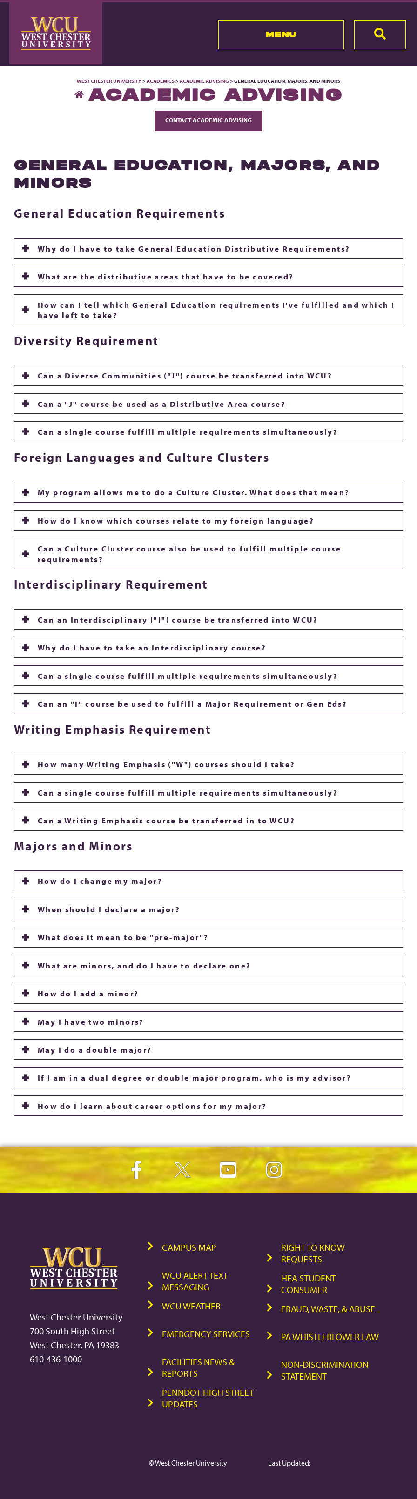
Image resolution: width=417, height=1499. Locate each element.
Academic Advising (205, 81)
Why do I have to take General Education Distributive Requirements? (194, 248)
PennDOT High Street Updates (208, 1398)
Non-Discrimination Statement (325, 1370)
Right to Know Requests (313, 1253)
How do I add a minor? (88, 993)
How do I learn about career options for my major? (152, 1106)
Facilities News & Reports (198, 1367)
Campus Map (189, 1247)
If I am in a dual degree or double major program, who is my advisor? (194, 1077)
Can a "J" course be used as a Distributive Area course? (162, 403)
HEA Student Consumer (308, 1283)
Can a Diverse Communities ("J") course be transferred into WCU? (185, 375)
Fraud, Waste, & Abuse (328, 1308)
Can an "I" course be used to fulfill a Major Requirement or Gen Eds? (192, 703)
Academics (161, 81)
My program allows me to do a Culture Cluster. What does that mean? (194, 492)
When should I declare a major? (109, 909)
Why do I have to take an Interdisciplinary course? (152, 647)
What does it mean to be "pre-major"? (123, 937)
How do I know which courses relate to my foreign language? (176, 520)
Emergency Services (206, 1334)
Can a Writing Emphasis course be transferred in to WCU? (166, 820)
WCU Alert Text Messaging (195, 1281)
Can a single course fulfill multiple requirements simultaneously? (188, 431)
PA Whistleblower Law (330, 1336)
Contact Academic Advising (208, 120)
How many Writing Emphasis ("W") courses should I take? (167, 764)
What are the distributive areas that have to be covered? (166, 276)
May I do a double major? (95, 1049)
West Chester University (109, 81)
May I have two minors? (91, 1021)
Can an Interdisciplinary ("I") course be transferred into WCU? (178, 619)
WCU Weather (191, 1306)
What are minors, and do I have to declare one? (144, 965)
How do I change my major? (100, 881)
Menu (281, 34)
